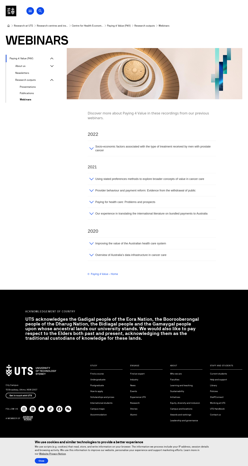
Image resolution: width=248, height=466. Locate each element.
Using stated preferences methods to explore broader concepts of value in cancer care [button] (149, 179)
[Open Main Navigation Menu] (32, 11)
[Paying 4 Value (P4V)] (119, 26)
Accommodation (98, 414)
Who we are (176, 373)
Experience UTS (138, 397)
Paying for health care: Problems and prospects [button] (125, 202)
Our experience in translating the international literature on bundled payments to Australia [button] (151, 213)
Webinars (25, 99)
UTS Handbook (217, 409)
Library (213, 385)
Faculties (174, 379)
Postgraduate (97, 385)
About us (20, 65)
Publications (27, 93)
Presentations (28, 86)
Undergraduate (97, 379)
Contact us (215, 414)
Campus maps (97, 409)
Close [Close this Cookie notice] (41, 461)
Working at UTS (217, 403)
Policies (214, 391)
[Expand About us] (52, 66)
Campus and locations (181, 409)
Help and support (218, 379)
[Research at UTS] (23, 26)
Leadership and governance (184, 420)
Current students (218, 373)
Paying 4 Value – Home (104, 274)
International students (101, 403)
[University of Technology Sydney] (8, 25)
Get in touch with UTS (20, 395)
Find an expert (137, 373)
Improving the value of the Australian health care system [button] (130, 243)
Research (135, 403)
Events (133, 391)
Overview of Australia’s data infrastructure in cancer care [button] (130, 255)
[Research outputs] (144, 26)
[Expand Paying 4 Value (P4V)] (52, 58)
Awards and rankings (180, 414)
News (133, 385)
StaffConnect (216, 397)
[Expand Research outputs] (52, 80)
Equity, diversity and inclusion (185, 403)
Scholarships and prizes (102, 397)
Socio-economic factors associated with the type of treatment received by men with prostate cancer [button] (153, 148)
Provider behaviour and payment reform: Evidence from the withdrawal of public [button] (145, 190)
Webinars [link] (164, 25)
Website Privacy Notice (52, 453)
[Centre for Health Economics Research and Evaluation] (87, 26)
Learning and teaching (181, 385)
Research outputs (25, 79)
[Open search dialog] (42, 11)
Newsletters (22, 72)
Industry (134, 379)
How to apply (96, 391)
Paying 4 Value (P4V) (21, 58)
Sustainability (177, 391)
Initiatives (175, 397)
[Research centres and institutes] (52, 26)
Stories (133, 409)
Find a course (97, 373)
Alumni (133, 414)
